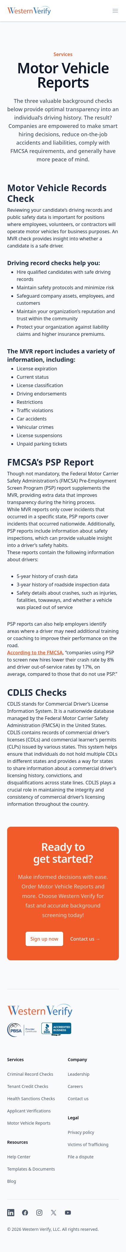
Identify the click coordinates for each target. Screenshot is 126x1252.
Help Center (18, 1157)
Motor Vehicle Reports (29, 1123)
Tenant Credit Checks (27, 1086)
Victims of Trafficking (88, 1144)
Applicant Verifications (29, 1111)
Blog (11, 1181)
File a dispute (81, 1157)
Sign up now (44, 939)
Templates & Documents (31, 1169)
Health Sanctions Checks (31, 1098)
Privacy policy (81, 1132)
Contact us (85, 939)
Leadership (79, 1074)
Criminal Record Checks (30, 1074)
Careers (75, 1086)
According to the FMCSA (35, 652)
